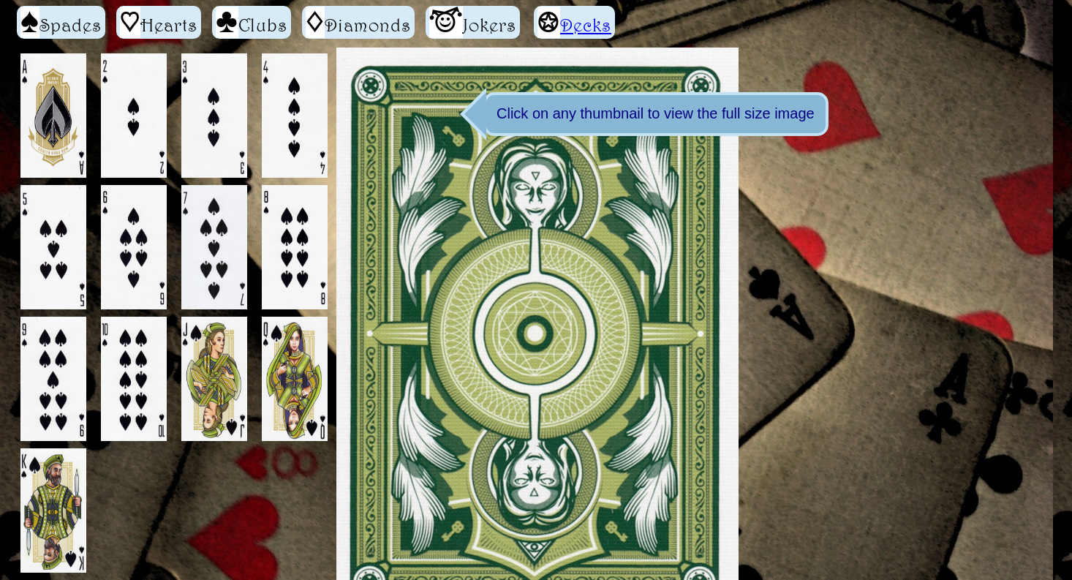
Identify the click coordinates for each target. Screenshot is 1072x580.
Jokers (472, 22)
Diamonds (358, 22)
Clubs (251, 22)
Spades (61, 22)
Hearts (158, 22)
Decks (585, 25)
